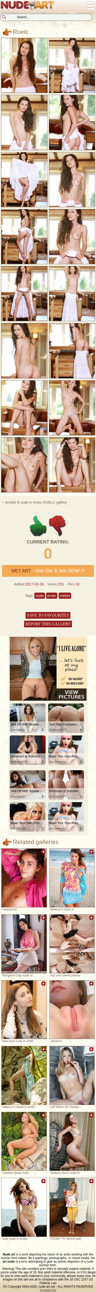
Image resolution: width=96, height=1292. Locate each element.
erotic (51, 596)
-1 (58, 526)
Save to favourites (48, 615)
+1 (38, 526)
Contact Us (48, 1290)
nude (40, 596)
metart (65, 596)
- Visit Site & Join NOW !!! (48, 570)
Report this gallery (48, 624)
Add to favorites (43, 854)
